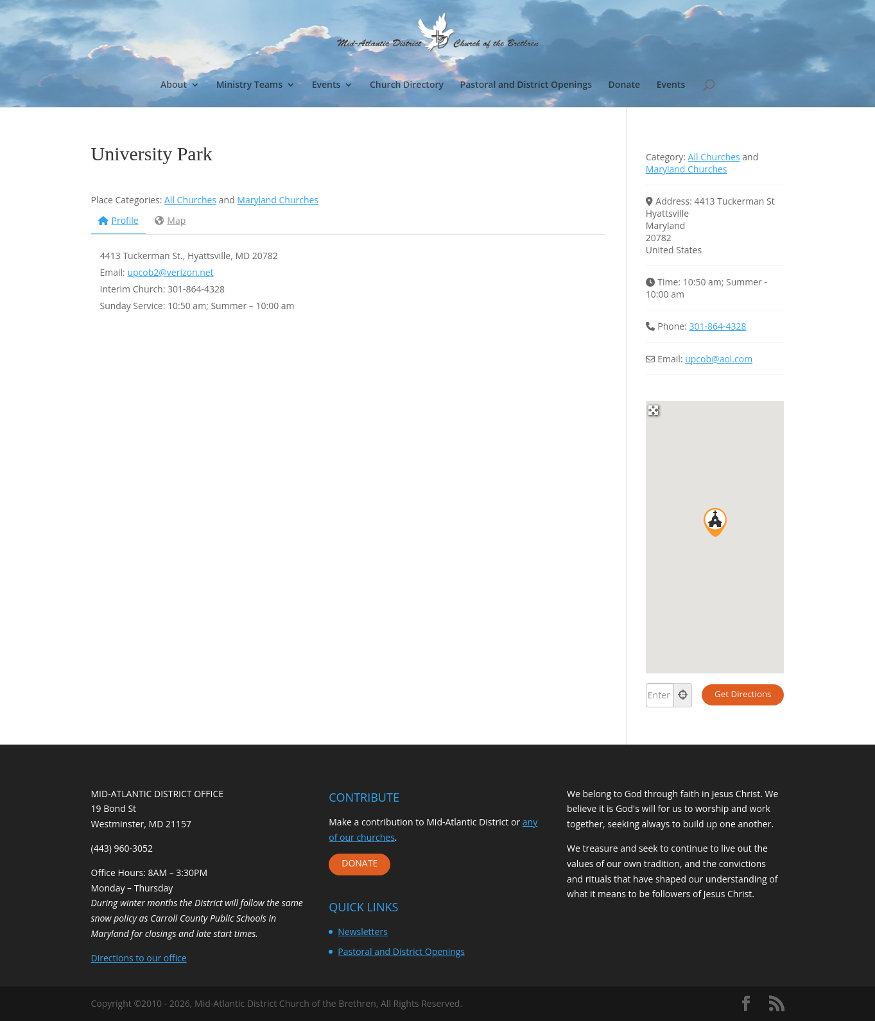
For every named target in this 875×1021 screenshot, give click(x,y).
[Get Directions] (743, 694)
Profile (118, 220)
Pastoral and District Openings (526, 85)
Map (170, 220)
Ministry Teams (249, 85)
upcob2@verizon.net (170, 272)
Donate (624, 85)
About (173, 85)
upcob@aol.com (718, 359)
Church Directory (407, 85)
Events (326, 85)
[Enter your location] (660, 695)
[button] (715, 522)
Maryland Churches (277, 200)
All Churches (190, 200)
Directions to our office (139, 958)
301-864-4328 (718, 326)
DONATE (359, 863)
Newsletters (363, 931)
